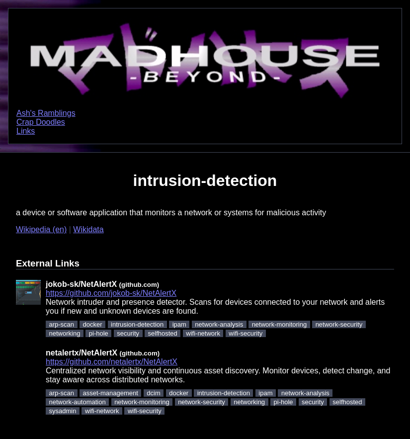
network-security (339, 324)
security (128, 333)
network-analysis (219, 324)
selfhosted (162, 333)
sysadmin (63, 411)
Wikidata (88, 229)
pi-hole (98, 333)
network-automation (77, 402)
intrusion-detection (137, 324)
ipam (179, 324)
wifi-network (203, 333)
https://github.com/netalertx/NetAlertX (111, 361)
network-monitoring (279, 324)
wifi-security (245, 333)
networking (65, 333)
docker (92, 324)
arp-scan (62, 324)
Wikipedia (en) (41, 229)
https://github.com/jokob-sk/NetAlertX (111, 293)
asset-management (110, 393)
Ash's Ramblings (46, 113)
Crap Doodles (40, 122)
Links (25, 131)
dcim (153, 393)
